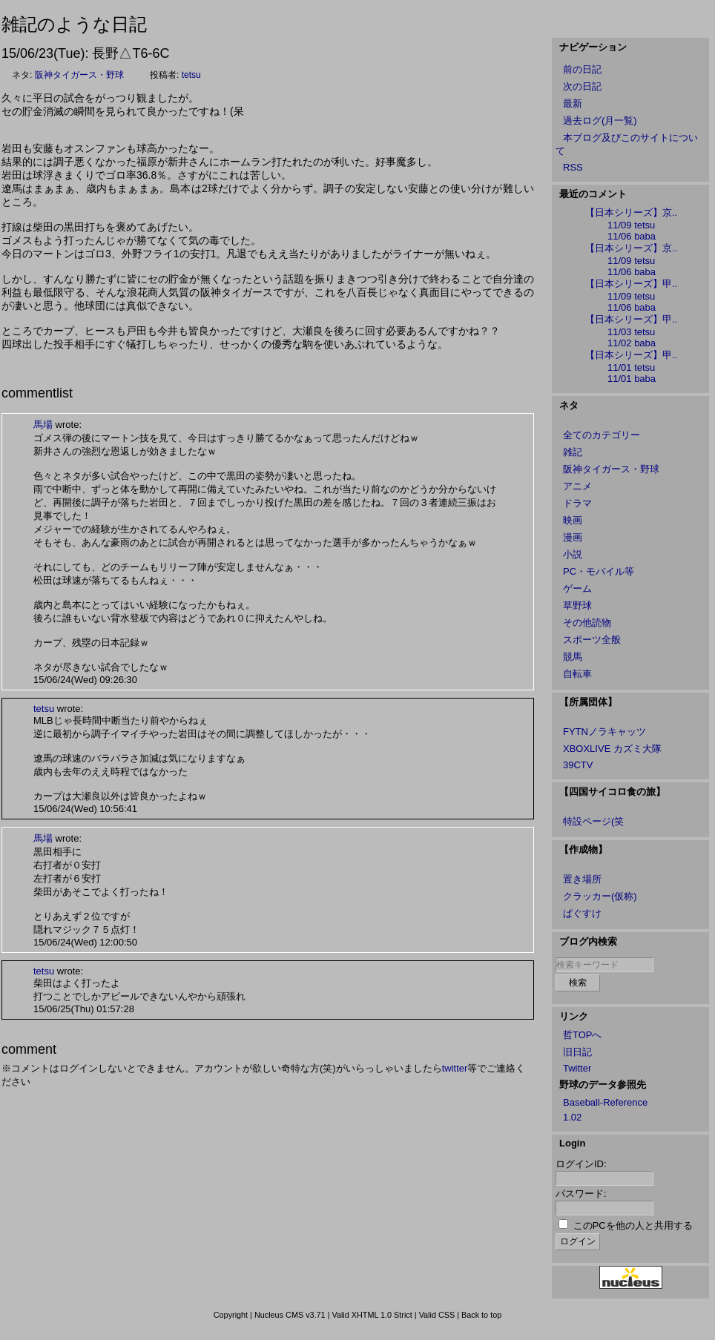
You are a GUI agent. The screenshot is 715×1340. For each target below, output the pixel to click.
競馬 (572, 656)
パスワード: (581, 1193)
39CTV (578, 764)
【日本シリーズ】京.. (631, 212)
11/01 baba (631, 378)
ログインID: (581, 1163)
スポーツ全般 (592, 639)
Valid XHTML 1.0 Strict (372, 1314)
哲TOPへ (582, 1034)
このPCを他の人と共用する (633, 1225)
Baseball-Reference (605, 1102)
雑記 (572, 452)
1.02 (572, 1117)
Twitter (577, 1068)
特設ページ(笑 (593, 821)
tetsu (191, 75)
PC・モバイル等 (598, 571)
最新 (572, 103)
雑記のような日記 (74, 24)
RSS (573, 167)
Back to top (481, 1314)
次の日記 (582, 86)
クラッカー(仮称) (600, 896)
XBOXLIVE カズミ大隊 (612, 748)
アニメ (577, 486)
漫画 (572, 537)
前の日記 (582, 69)
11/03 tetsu (631, 331)
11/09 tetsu (631, 225)
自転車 (577, 673)
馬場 (43, 424)
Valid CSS (437, 1314)
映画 (572, 520)
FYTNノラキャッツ (604, 731)
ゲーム (577, 588)
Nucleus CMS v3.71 (290, 1314)
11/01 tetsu (631, 367)
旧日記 (577, 1051)
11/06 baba (631, 236)
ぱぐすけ (582, 913)
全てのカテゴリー (601, 434)
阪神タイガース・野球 (79, 75)
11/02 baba (631, 343)
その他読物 (587, 622)
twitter (455, 1068)
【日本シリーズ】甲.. (631, 283)
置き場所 (582, 879)
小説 (572, 554)
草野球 (577, 605)
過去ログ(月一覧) (600, 120)
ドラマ (577, 503)
